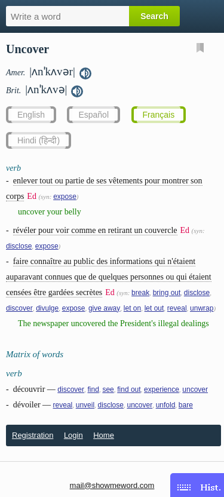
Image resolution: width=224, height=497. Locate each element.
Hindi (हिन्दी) (38, 140)
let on (132, 308)
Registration (32, 435)
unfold (166, 405)
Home (103, 435)
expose (64, 196)
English (31, 114)
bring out (167, 293)
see (107, 389)
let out (154, 308)
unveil (85, 405)
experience (161, 389)
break (140, 293)
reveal (177, 308)
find (93, 389)
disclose (19, 246)
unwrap (201, 308)
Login (73, 435)
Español (93, 114)
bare (186, 405)
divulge (47, 308)
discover (19, 308)
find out (128, 389)
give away (104, 308)
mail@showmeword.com (112, 485)
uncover (195, 389)
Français (159, 114)
